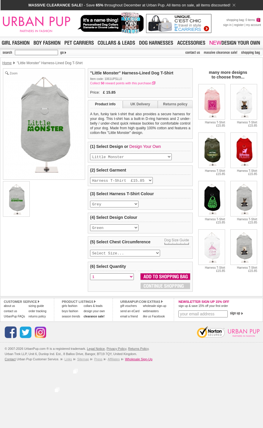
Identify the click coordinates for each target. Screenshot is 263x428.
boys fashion (70, 315)
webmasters (151, 315)
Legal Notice (96, 352)
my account (253, 25)
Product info (105, 104)
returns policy (37, 320)
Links (68, 363)
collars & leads (93, 310)
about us (9, 310)
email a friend (129, 320)
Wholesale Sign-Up (138, 363)
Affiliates (114, 363)
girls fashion (69, 310)
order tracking (37, 315)
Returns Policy (138, 352)
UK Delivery (140, 104)
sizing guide (36, 310)
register (238, 25)
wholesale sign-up (154, 310)
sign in (227, 25)
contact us (10, 315)
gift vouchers (128, 310)
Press (98, 363)
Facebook (154, 320)
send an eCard (130, 315)
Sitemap (83, 363)
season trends (71, 320)
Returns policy (175, 104)
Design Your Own (145, 146)
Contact (10, 363)
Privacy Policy (116, 352)
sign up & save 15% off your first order (203, 310)
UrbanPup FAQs (14, 320)
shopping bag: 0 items (243, 20)
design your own (94, 315)
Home (7, 63)
